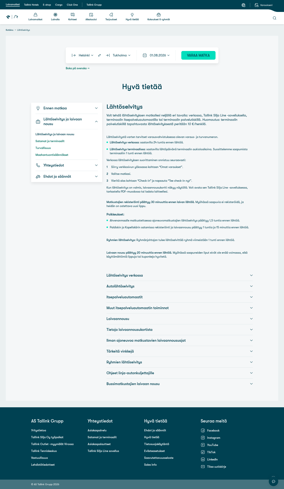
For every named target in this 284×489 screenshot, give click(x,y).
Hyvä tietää (151, 437)
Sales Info (150, 464)
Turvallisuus (43, 147)
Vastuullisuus (39, 457)
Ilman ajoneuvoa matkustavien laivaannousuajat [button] (179, 340)
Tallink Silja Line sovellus (103, 450)
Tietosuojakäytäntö (156, 444)
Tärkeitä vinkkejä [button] (179, 351)
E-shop (47, 4)
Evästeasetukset (154, 450)
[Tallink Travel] (12, 17)
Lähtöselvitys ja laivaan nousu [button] (67, 121)
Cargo (58, 4)
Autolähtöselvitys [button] (179, 286)
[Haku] (274, 18)
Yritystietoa (38, 430)
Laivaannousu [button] (179, 318)
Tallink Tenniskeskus (44, 450)
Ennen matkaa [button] (67, 108)
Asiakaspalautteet (99, 444)
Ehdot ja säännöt (155, 430)
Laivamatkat (13, 4)
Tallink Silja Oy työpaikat (47, 437)
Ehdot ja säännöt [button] (67, 176)
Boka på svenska (76, 68)
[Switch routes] (99, 55)
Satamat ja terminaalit (50, 141)
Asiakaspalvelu (97, 430)
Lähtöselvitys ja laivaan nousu (55, 134)
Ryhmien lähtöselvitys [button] (179, 362)
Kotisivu (9, 30)
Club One (72, 4)
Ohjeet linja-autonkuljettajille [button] (179, 373)
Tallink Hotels (31, 4)
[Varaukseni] (263, 5)
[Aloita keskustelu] (273, 481)
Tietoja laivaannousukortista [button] (179, 329)
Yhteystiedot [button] (67, 165)
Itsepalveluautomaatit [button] (179, 297)
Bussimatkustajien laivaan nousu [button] (179, 384)
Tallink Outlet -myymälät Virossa (52, 444)
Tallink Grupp (94, 4)
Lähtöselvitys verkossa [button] (179, 275)
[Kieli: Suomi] (243, 5)
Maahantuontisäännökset (52, 154)
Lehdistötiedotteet (43, 464)
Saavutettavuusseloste (158, 457)
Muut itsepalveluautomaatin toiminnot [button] (179, 308)
